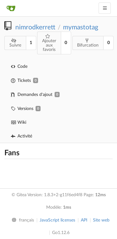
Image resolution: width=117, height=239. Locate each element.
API (84, 220)
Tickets (24, 80)
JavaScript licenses (57, 220)
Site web (101, 220)
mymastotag (80, 27)
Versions (26, 108)
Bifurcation (88, 42)
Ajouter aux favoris (49, 43)
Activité (21, 136)
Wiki (18, 122)
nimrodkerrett (35, 27)
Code (19, 66)
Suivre (15, 42)
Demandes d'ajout (35, 94)
